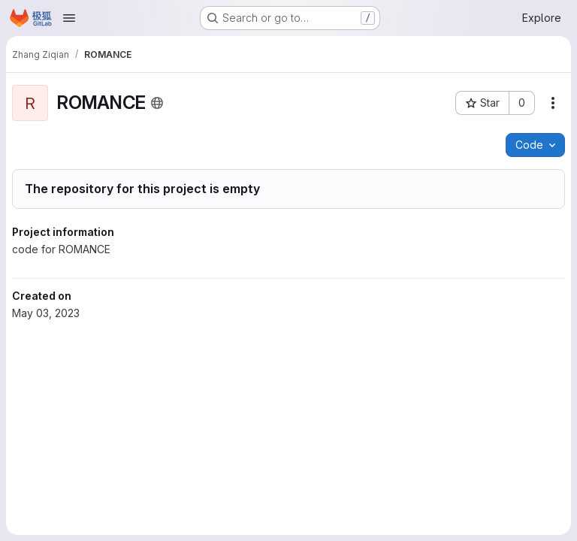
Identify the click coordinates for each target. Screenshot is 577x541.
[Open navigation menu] (69, 18)
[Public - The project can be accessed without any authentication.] (157, 103)
